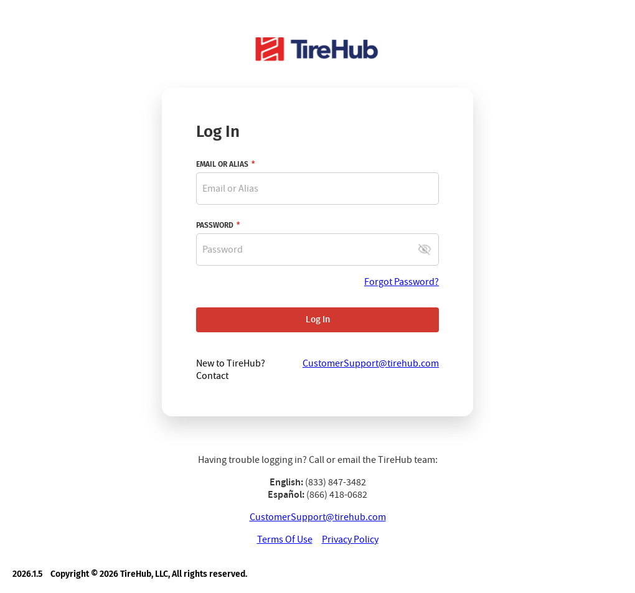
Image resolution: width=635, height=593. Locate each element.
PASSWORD (214, 225)
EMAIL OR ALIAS (222, 164)
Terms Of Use (285, 539)
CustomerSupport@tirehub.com (318, 517)
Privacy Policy (350, 539)
